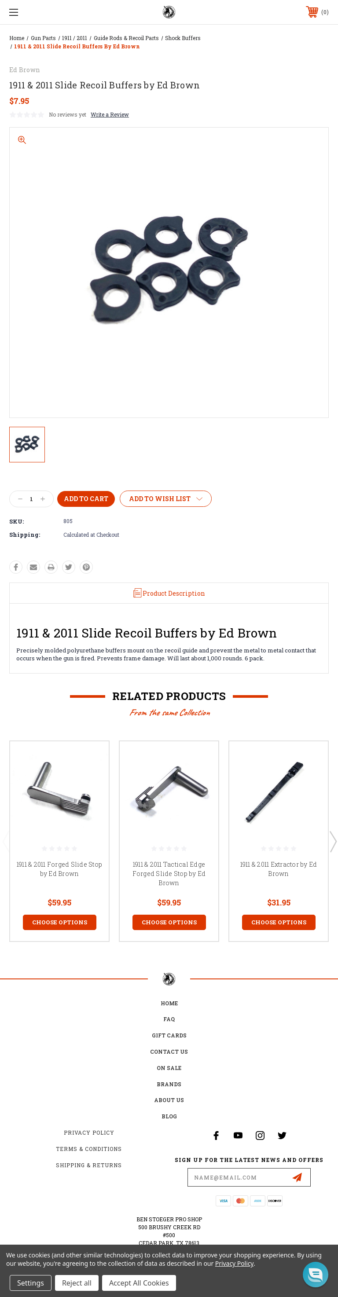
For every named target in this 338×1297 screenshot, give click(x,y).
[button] (315, 1274)
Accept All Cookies (139, 1283)
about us (169, 1099)
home (169, 1003)
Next (332, 841)
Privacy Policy (89, 1132)
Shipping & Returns (89, 1165)
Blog (169, 1116)
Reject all (77, 1283)
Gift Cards (169, 1035)
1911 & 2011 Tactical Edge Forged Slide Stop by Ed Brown (169, 873)
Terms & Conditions (89, 1148)
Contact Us (169, 1051)
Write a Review (110, 114)
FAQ (169, 1018)
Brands (169, 1084)
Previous (5, 841)
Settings (30, 1283)
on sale (169, 1067)
